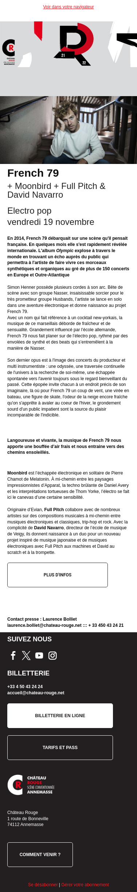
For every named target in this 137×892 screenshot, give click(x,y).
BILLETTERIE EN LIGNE (60, 715)
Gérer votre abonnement (85, 884)
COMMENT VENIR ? (40, 854)
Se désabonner (43, 884)
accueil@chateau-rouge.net (35, 692)
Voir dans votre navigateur (68, 6)
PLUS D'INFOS (57, 574)
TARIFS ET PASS (60, 747)
